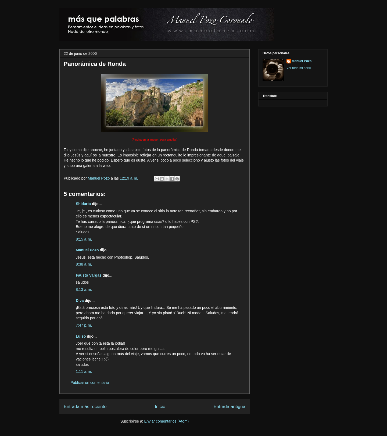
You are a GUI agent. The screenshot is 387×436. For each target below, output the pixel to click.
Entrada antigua (230, 406)
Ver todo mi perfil (298, 68)
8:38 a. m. (84, 264)
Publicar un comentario (89, 382)
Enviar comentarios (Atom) (166, 421)
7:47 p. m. (84, 325)
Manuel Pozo (99, 178)
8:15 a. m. (84, 239)
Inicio (160, 406)
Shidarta (83, 204)
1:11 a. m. (84, 371)
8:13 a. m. (84, 289)
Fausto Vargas (89, 275)
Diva (80, 300)
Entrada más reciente (85, 406)
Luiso (81, 336)
